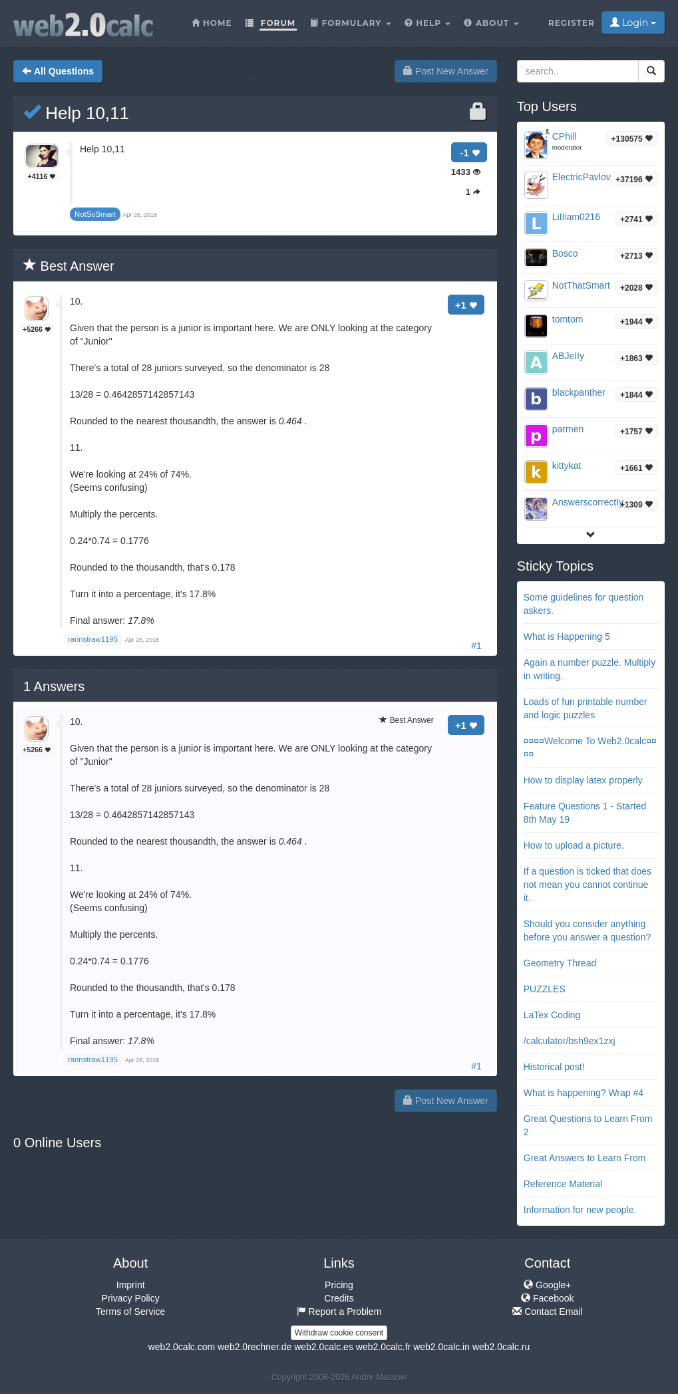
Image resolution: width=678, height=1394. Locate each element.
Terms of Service (130, 1311)
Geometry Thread (560, 963)
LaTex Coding (552, 1015)
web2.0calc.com (181, 1346)
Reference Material (563, 1184)
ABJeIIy (568, 355)
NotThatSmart (581, 285)
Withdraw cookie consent (339, 1332)
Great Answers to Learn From (585, 1158)
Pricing (339, 1285)
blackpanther (578, 392)
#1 (476, 645)
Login (633, 23)
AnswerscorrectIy (587, 502)
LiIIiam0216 (576, 216)
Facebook (547, 1298)
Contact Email (547, 1311)
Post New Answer (445, 71)
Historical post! (554, 1066)
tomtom (568, 319)
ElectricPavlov (581, 177)
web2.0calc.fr (383, 1346)
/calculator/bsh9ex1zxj (569, 1041)
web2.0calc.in (441, 1346)
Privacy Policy (131, 1298)
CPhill (564, 136)
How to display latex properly (583, 780)
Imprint (130, 1285)
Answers (54, 686)
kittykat (567, 465)
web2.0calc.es (323, 1346)
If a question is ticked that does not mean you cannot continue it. (587, 884)
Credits (338, 1298)
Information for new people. (580, 1209)
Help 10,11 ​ (78, 113)
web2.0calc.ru (501, 1346)
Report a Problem (339, 1311)
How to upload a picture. (574, 845)
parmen (568, 429)
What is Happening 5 (567, 636)
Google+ (547, 1285)
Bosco (565, 253)
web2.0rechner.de (254, 1346)
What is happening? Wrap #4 (583, 1092)
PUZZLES (545, 989)
